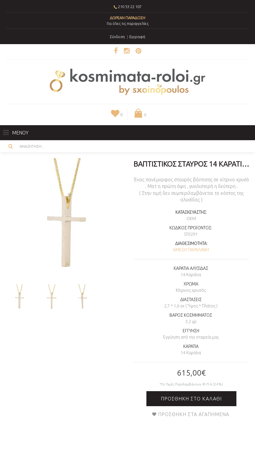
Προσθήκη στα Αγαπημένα (193, 414)
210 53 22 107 (130, 7)
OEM (191, 218)
